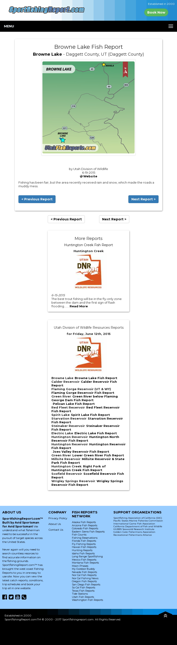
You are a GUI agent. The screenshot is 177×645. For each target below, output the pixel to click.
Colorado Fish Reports (85, 528)
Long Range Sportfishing (87, 556)
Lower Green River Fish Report (98, 455)
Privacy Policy (57, 518)
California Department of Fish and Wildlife (137, 526)
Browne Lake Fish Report (96, 378)
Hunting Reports (82, 550)
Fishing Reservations (84, 537)
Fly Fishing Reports (84, 544)
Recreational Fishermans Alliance (132, 534)
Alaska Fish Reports (84, 522)
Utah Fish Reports (83, 597)
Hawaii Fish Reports (84, 547)
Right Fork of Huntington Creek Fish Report (78, 468)
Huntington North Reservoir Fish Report (85, 438)
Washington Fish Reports (87, 600)
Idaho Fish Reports (83, 553)
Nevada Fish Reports (84, 572)
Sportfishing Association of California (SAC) (137, 517)
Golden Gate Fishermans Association (134, 531)
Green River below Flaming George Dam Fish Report (84, 398)
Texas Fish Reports (83, 590)
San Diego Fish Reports (86, 584)
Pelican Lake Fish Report (74, 404)
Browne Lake (47, 54)
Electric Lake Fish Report (95, 433)
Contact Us (55, 529)
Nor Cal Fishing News (85, 578)
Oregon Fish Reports (84, 581)
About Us (54, 524)
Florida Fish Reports (84, 540)
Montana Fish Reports (85, 562)
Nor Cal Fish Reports (84, 575)
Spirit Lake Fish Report (90, 415)
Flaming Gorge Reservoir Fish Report (82, 392)
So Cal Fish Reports (83, 587)
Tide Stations (80, 593)
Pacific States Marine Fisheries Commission (138, 520)
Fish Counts (79, 534)
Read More (79, 306)
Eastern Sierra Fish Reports (88, 531)
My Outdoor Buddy (83, 568)
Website (90, 176)
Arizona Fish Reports (84, 525)
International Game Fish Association (134, 523)
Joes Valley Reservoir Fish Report (81, 451)
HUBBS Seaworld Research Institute (133, 529)
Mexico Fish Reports (84, 559)
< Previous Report (37, 199)
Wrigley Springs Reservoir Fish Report (87, 483)
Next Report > (143, 199)
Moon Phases (80, 565)
